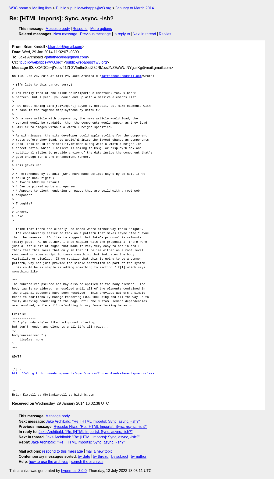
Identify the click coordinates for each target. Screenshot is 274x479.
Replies (165, 34)
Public (61, 8)
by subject (119, 456)
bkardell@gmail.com (65, 47)
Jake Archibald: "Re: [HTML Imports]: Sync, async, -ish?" (93, 421)
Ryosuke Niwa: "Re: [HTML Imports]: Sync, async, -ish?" (100, 427)
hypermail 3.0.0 (73, 471)
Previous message (95, 34)
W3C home (18, 8)
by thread (101, 456)
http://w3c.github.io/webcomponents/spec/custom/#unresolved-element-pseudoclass (83, 374)
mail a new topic (99, 451)
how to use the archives (48, 462)
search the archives (87, 462)
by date (84, 456)
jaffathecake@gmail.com (66, 57)
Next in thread (144, 34)
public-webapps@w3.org (90, 8)
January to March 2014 (135, 8)
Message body (58, 29)
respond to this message (62, 451)
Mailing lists (42, 8)
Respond (80, 29)
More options (101, 29)
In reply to (122, 34)
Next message (65, 34)
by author (138, 456)
